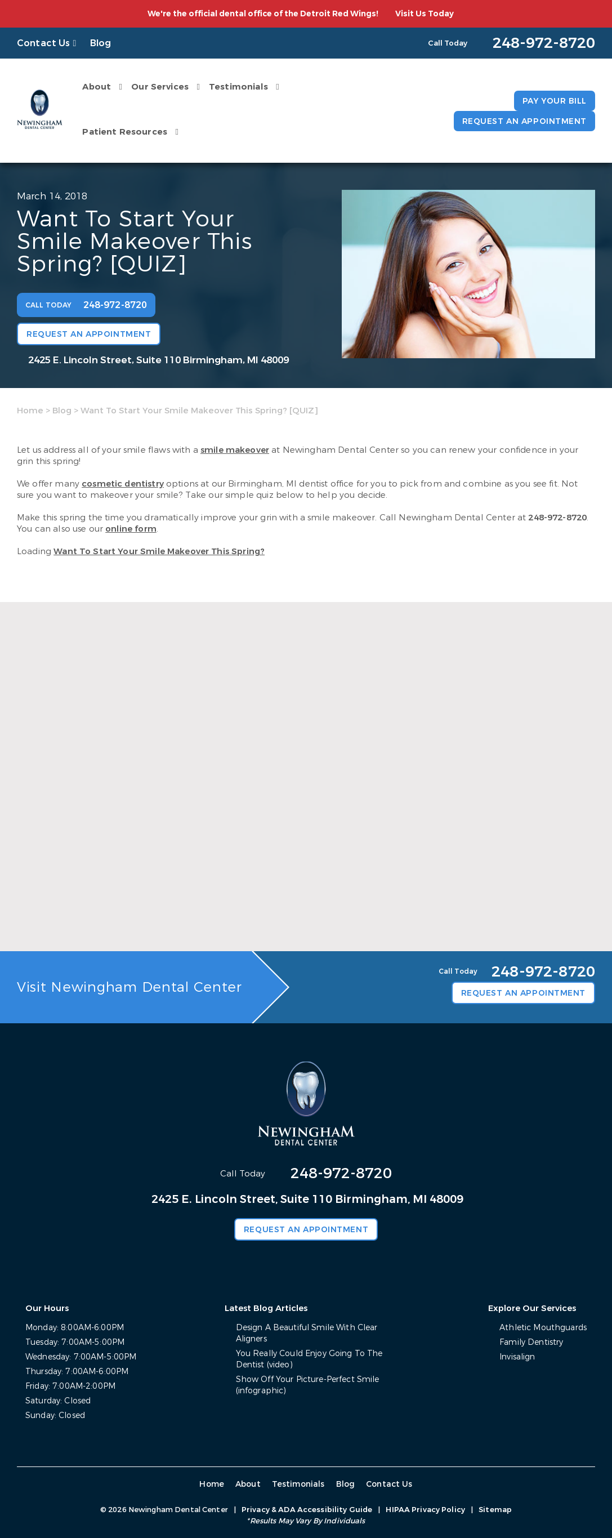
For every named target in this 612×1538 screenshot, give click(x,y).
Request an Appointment (524, 121)
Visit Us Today (424, 13)
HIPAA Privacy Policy (425, 1509)
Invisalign (517, 1357)
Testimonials (238, 86)
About (96, 86)
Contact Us (43, 43)
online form (131, 528)
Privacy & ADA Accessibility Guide (307, 1509)
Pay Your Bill (554, 101)
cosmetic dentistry (123, 483)
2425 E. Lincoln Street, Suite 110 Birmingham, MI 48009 (158, 360)
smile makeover (234, 450)
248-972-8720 (557, 517)
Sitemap (495, 1509)
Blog (100, 43)
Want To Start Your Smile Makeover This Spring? (159, 551)
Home (30, 410)
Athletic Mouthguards (543, 1327)
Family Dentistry (531, 1342)
